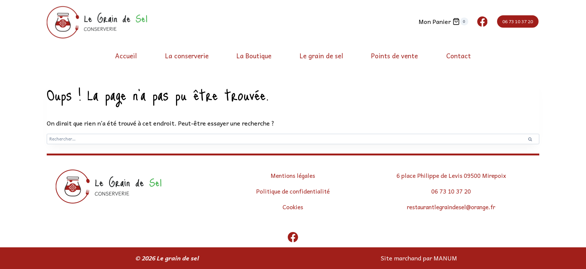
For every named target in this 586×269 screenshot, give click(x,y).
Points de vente (394, 55)
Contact (458, 55)
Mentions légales (293, 175)
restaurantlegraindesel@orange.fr (451, 206)
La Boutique (254, 55)
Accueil (126, 55)
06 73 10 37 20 (517, 21)
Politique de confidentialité (293, 191)
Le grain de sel (321, 55)
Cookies (293, 206)
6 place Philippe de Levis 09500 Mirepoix (451, 175)
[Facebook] (482, 21)
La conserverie (187, 55)
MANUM (445, 258)
